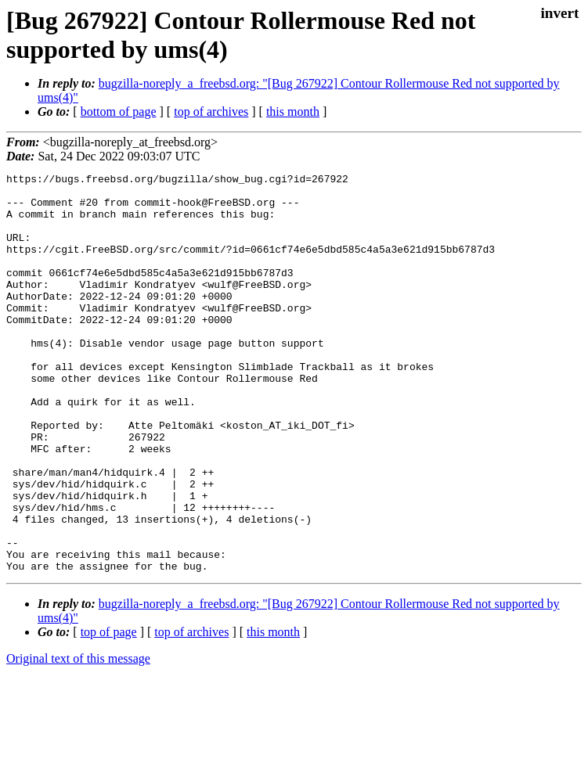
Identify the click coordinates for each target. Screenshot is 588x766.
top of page (109, 711)
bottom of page (119, 111)
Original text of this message (78, 738)
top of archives (211, 111)
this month (292, 111)
